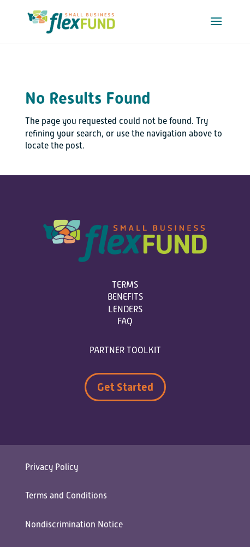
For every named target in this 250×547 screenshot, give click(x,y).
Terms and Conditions (66, 496)
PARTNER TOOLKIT (125, 350)
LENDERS (125, 309)
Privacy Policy (51, 467)
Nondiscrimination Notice (74, 525)
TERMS (125, 285)
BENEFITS (125, 297)
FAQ (125, 321)
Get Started (125, 387)
